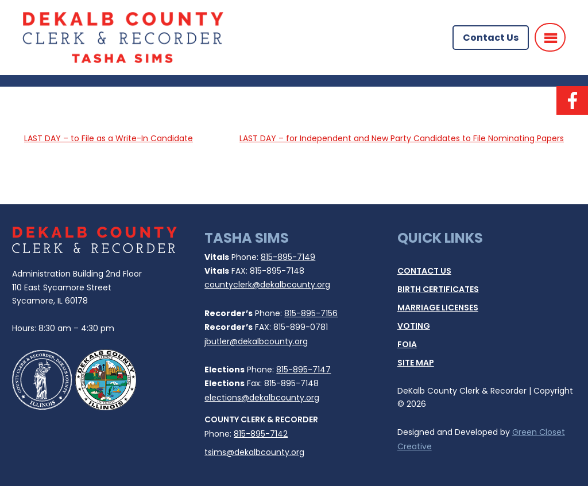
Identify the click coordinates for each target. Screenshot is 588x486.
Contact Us (491, 37)
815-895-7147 (303, 369)
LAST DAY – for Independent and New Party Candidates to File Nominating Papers (401, 138)
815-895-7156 (311, 313)
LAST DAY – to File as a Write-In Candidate (108, 138)
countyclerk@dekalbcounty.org (267, 284)
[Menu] (550, 37)
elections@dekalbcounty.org (261, 397)
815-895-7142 (261, 434)
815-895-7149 (288, 257)
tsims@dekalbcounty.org (254, 452)
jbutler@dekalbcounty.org (256, 341)
